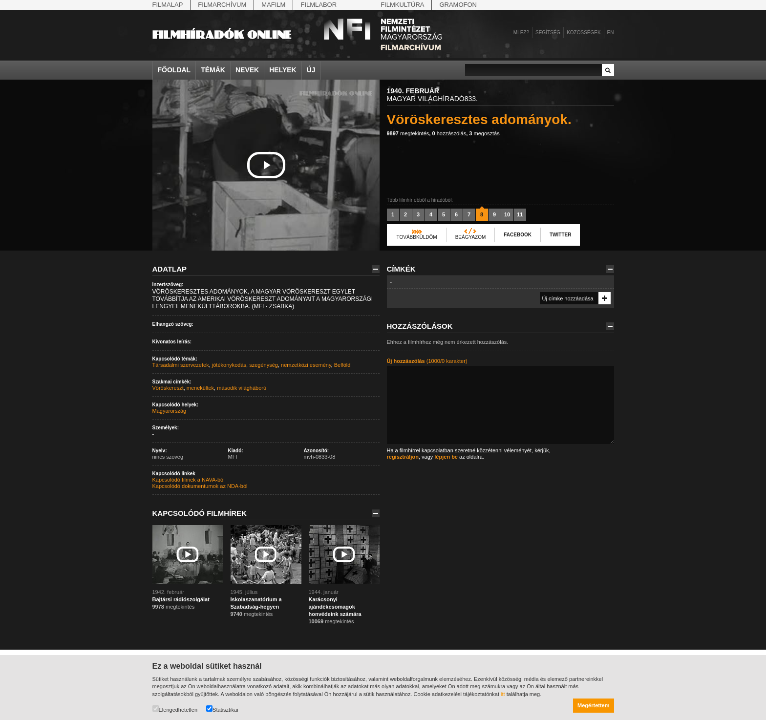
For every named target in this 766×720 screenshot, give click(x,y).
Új (311, 70)
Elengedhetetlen (175, 709)
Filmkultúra (402, 4)
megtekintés (408, 133)
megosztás (484, 133)
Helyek (283, 70)
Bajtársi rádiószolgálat (181, 599)
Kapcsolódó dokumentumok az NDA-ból (200, 486)
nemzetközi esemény (306, 365)
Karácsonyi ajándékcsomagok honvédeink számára (335, 606)
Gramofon (458, 4)
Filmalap (167, 4)
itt (503, 694)
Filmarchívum (222, 4)
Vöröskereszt (168, 388)
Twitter (560, 234)
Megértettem (593, 705)
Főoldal (174, 70)
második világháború (241, 388)
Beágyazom (470, 237)
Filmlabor (318, 4)
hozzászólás (449, 133)
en (610, 32)
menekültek (200, 388)
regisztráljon (403, 457)
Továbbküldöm (417, 237)
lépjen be (446, 457)
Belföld (342, 365)
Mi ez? (521, 32)
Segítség (547, 32)
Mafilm (273, 4)
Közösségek (583, 32)
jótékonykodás (229, 365)
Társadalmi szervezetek (180, 365)
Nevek (247, 70)
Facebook (518, 234)
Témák (213, 70)
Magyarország (169, 411)
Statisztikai (222, 709)
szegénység (263, 365)
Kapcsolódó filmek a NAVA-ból (188, 480)
